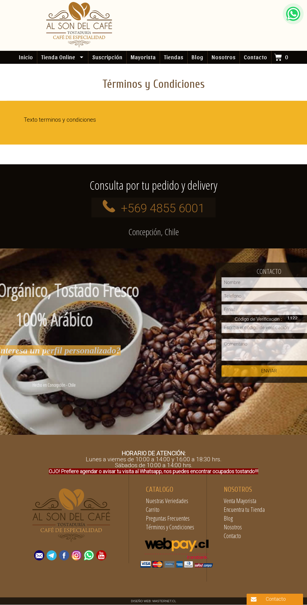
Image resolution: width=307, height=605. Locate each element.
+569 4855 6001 (163, 208)
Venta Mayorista (240, 501)
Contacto (232, 536)
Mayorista (143, 57)
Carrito (152, 509)
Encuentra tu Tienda (244, 509)
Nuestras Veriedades (167, 501)
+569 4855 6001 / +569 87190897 (149, 23)
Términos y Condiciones (170, 527)
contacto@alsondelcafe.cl (244, 23)
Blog (197, 57)
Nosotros (233, 527)
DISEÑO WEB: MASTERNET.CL (153, 601)
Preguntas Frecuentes (168, 518)
